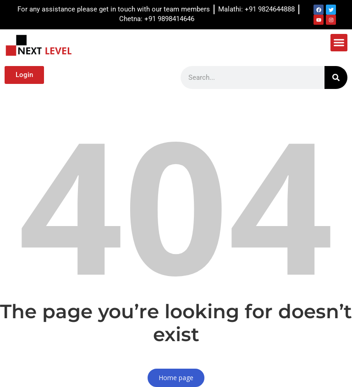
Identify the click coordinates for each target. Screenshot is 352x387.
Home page (176, 377)
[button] (339, 42)
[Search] (335, 77)
